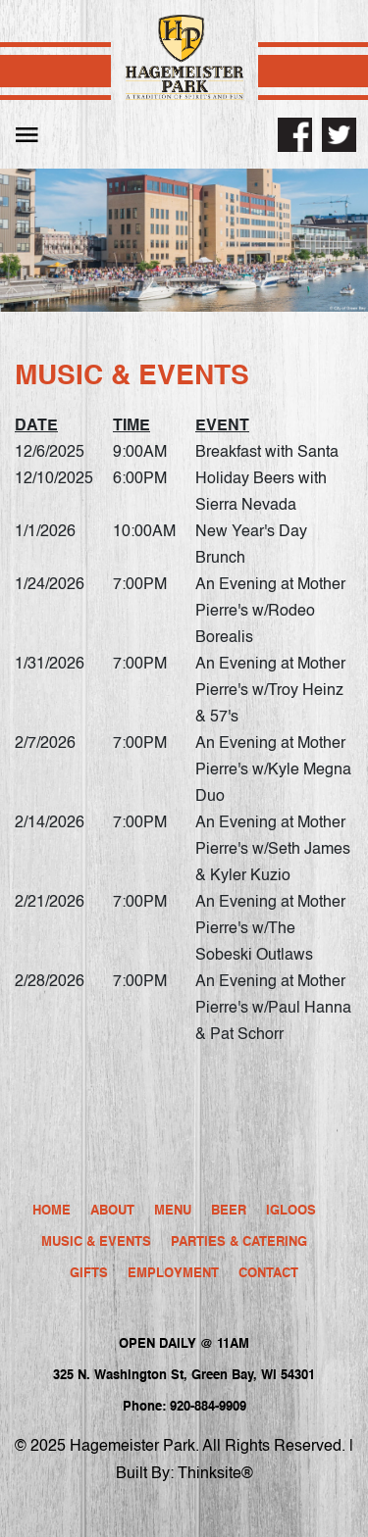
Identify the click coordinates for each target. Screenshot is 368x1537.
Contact (268, 1273)
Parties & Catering (239, 1242)
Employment (173, 1273)
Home (51, 1211)
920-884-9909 (208, 1407)
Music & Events (96, 1242)
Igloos (291, 1211)
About (112, 1211)
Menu (172, 1211)
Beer (228, 1211)
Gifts (89, 1273)
